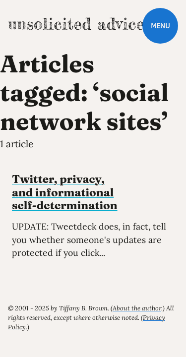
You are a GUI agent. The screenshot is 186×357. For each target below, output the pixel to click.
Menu (160, 25)
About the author (137, 308)
